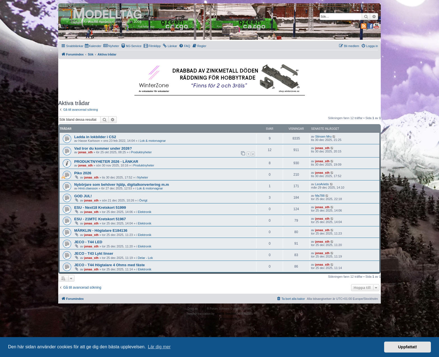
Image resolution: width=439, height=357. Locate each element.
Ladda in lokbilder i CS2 (95, 137)
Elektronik (144, 212)
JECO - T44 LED (88, 242)
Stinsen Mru (323, 136)
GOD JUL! (83, 196)
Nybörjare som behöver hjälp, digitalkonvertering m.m (121, 184)
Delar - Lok (145, 257)
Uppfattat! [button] (407, 347)
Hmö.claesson (88, 188)
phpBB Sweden (225, 313)
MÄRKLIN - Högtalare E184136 (100, 230)
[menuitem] (93, 46)
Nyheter (142, 177)
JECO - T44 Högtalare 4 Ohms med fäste (109, 265)
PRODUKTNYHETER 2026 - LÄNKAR (106, 161)
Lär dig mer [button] (159, 346)
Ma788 (320, 195)
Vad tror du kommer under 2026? (103, 148)
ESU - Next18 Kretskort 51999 (100, 207)
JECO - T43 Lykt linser (93, 253)
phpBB (203, 308)
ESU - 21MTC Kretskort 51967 (100, 219)
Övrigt (143, 200)
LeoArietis (322, 184)
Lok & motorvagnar (153, 140)
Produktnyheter (141, 152)
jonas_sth (85, 152)
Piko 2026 (82, 173)
